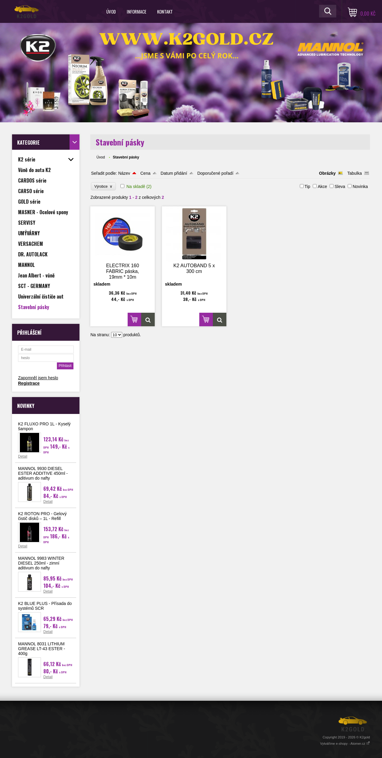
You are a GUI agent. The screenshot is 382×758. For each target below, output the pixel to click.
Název (124, 173)
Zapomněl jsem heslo (38, 377)
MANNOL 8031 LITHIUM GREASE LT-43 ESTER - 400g (41, 648)
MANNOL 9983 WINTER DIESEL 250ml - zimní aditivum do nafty (41, 563)
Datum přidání (174, 173)
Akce (322, 186)
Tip (307, 186)
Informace (136, 11)
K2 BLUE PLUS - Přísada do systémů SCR (45, 606)
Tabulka (354, 173)
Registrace (29, 383)
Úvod (111, 11)
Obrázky (327, 173)
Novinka (360, 186)
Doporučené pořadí (215, 173)
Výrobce (103, 186)
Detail (22, 456)
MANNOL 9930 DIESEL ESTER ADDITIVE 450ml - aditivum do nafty (43, 473)
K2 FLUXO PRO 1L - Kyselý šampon (44, 426)
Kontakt (165, 11)
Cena (145, 173)
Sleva (339, 186)
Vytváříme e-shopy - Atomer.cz (345, 743)
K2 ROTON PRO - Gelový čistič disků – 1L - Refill (42, 516)
